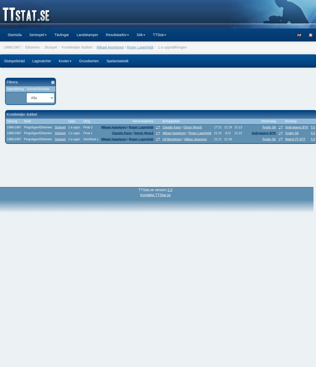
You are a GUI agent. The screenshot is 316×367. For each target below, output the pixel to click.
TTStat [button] (159, 35)
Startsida (15, 35)
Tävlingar (61, 35)
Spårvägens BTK (296, 127)
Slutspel (60, 127)
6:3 (313, 133)
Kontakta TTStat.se (155, 195)
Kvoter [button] (65, 61)
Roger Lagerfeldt (140, 47)
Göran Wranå (192, 127)
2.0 (169, 190)
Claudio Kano (172, 127)
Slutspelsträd (14, 61)
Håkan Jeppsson (195, 139)
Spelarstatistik (117, 61)
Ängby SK (269, 127)
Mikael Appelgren (110, 47)
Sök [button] (141, 35)
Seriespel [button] (38, 35)
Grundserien (89, 61)
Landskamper (87, 35)
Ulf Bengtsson (172, 139)
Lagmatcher (41, 61)
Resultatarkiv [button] (117, 35)
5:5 (313, 127)
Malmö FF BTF (295, 139)
